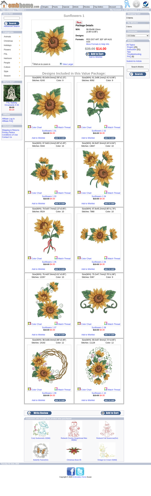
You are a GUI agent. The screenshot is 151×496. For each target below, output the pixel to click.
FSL (6, 54)
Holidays (8, 45)
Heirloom (8, 58)
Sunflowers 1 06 (99, 262)
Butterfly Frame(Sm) (40, 460)
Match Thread (64, 127)
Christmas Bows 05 (74, 460)
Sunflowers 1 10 (99, 393)
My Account (115, 10)
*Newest (20, 10)
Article (76, 7)
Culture (7, 67)
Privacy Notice (8, 132)
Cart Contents (130, 10)
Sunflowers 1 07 (49, 327)
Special (66, 7)
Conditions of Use (10, 135)
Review (87, 7)
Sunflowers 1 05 (49, 262)
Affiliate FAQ (7, 121)
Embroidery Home (79, 477)
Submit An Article (134, 61)
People (7, 63)
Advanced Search (12, 26)
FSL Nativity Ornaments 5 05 (11, 104)
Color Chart (36, 127)
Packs (55, 7)
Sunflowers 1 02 (99, 131)
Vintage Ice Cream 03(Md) (107, 460)
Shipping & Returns (10, 130)
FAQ (129, 56)
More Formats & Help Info (97, 44)
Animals (7, 36)
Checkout (144, 10)
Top (3, 10)
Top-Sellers (99, 7)
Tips (129, 52)
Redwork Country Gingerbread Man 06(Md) (74, 439)
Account (112, 7)
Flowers (7, 50)
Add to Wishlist (95, 57)
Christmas (8, 41)
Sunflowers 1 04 (99, 196)
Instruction (131, 49)
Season (7, 76)
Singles (45, 7)
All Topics (130, 45)
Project (130, 47)
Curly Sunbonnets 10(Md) (40, 438)
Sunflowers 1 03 (49, 196)
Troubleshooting (134, 54)
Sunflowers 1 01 (49, 131)
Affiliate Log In (8, 119)
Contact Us (7, 137)
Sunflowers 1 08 (99, 327)
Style (6, 71)
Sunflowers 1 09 (49, 393)
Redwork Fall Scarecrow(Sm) (107, 438)
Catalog (10, 10)
